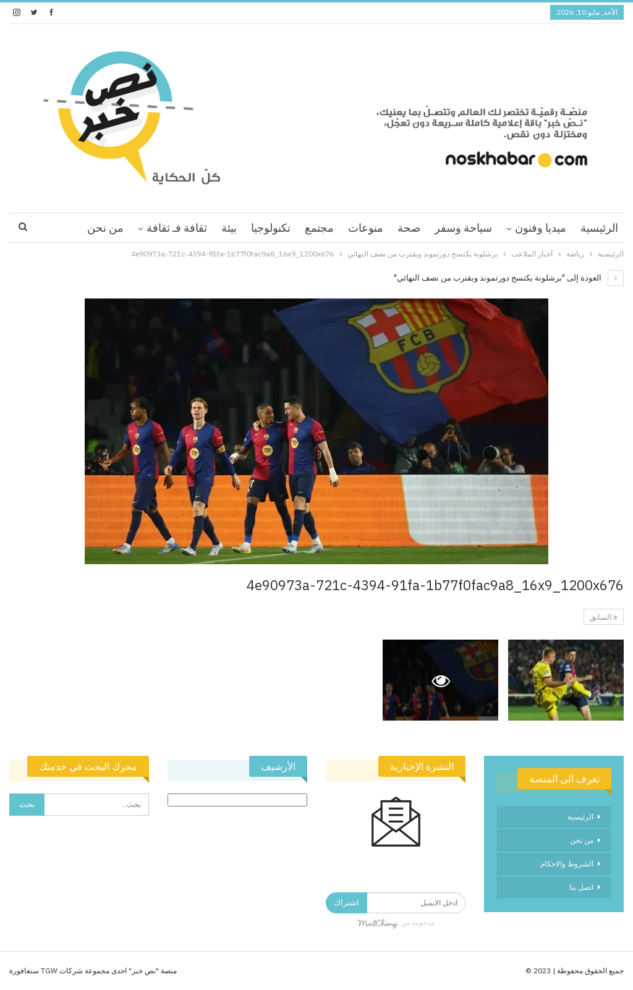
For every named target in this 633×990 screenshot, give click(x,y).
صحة (408, 228)
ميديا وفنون (540, 228)
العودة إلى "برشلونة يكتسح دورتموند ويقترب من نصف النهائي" (509, 278)
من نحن (105, 228)
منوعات (365, 228)
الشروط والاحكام (566, 863)
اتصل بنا (581, 887)
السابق (604, 617)
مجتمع (319, 228)
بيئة (229, 228)
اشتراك (346, 902)
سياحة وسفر (463, 228)
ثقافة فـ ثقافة (177, 228)
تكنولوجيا (271, 228)
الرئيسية (599, 228)
